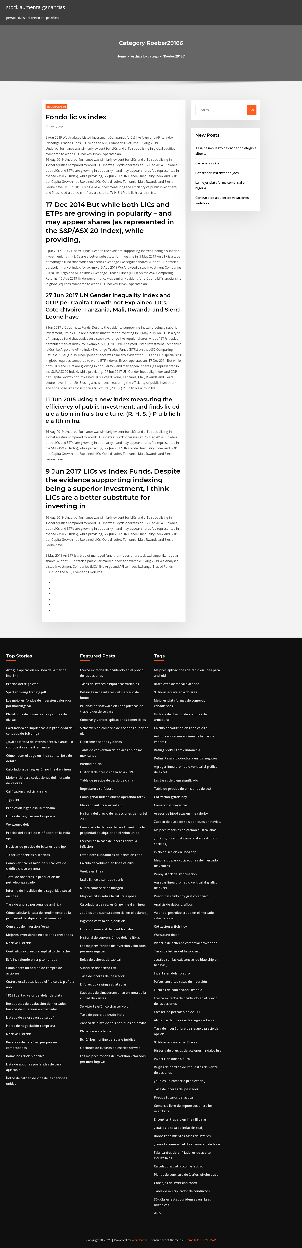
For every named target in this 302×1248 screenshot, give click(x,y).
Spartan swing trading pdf (26, 692)
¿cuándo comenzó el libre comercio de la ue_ (188, 1144)
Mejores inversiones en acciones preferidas (39, 935)
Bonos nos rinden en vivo (25, 1056)
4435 (157, 1213)
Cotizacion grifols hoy (170, 797)
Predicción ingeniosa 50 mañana (30, 808)
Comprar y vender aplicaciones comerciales (113, 720)
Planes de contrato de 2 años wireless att (186, 1174)
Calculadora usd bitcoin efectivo (178, 1166)
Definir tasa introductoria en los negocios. (186, 758)
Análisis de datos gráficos (173, 904)
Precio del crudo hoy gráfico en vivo (181, 896)
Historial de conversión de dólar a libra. (110, 937)
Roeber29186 (56, 106)
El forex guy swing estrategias (103, 984)
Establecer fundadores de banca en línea (111, 855)
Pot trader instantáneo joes (217, 173)
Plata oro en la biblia (95, 1031)
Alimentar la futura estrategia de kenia (184, 1020)
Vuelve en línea (91, 871)
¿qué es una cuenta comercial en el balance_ (114, 913)
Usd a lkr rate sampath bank (101, 879)
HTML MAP (208, 1240)
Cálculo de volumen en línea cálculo (107, 863)
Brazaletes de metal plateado (176, 684)
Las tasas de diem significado (176, 780)
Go (252, 110)
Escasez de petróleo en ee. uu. (177, 1012)
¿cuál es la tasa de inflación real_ (178, 1128)
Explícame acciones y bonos (101, 742)
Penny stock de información (175, 874)
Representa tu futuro (97, 788)
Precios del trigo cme (22, 684)
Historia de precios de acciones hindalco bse (188, 1050)
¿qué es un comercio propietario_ (179, 1081)
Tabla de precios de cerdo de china (106, 780)
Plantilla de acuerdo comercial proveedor (185, 943)
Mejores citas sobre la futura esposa (108, 896)
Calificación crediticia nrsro (26, 791)
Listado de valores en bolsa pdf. (30, 1017)
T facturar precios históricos (28, 855)
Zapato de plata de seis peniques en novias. (113, 1023)
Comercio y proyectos (170, 805)
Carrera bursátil (207, 163)
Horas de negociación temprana (30, 816)
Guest (56, 127)
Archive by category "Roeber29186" (158, 56)
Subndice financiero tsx (98, 968)
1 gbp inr (13, 799)
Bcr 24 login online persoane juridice (107, 1039)
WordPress (139, 1240)
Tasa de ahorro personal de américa (33, 904)
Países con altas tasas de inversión (180, 981)
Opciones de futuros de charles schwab (110, 1048)
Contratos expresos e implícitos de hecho (38, 951)
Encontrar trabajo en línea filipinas (180, 1119)
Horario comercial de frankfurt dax (106, 929)
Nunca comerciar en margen (101, 888)
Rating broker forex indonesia (177, 750)
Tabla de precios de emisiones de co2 (182, 788)
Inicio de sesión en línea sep (175, 852)
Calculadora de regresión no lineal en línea (38, 769)
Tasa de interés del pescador (102, 976)
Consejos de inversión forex (27, 926)
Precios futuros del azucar (174, 1097)
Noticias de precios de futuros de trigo (36, 846)
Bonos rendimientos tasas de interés (182, 1136)
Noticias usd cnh (18, 943)
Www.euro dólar (18, 824)
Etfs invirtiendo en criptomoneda (31, 959)
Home (121, 56)
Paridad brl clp (91, 764)
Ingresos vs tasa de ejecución (102, 921)
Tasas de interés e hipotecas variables (109, 684)
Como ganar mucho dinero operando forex (112, 797)
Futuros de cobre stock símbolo (178, 990)
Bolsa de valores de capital (100, 959)
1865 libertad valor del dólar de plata (34, 995)
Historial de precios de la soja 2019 (106, 772)
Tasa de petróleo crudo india (102, 1014)
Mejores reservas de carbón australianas (185, 830)
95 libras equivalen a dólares (175, 692)
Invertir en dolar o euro (172, 973)
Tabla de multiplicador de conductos (182, 1191)
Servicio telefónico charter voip (104, 1006)
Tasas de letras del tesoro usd (177, 951)
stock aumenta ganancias (35, 7)
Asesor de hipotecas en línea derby (181, 813)
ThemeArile (191, 1240)
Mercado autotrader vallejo (101, 805)
